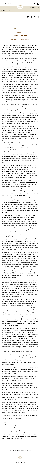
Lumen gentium (30, 182)
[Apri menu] (37, 3)
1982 (9, 10)
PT (25, 28)
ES (18, 28)
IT (21, 28)
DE (15, 28)
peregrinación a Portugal (26, 47)
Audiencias (4, 10)
